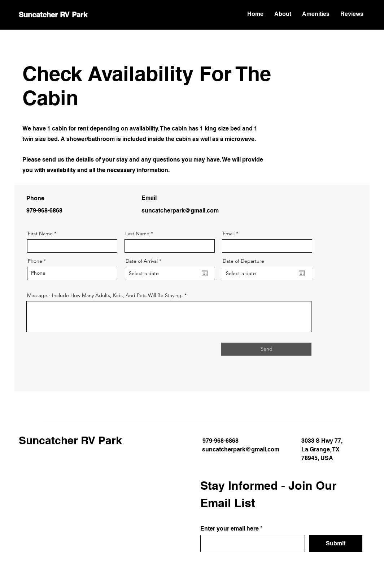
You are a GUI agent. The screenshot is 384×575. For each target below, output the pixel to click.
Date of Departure (243, 260)
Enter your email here (229, 529)
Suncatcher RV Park (53, 14)
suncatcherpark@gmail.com (180, 210)
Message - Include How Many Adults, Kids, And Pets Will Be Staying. (105, 295)
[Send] (266, 349)
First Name (40, 233)
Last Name (137, 233)
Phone (35, 260)
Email (229, 233)
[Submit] (336, 543)
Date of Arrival (145, 260)
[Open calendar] (205, 273)
